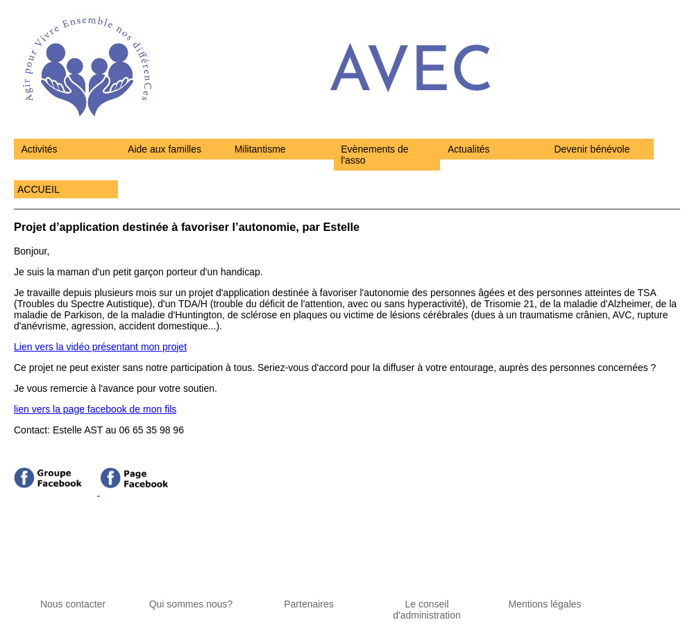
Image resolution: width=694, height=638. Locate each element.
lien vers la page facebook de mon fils (95, 409)
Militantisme (260, 149)
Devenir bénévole (591, 149)
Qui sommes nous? (191, 604)
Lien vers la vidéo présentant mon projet (100, 346)
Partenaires (309, 604)
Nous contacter (72, 604)
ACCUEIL (38, 189)
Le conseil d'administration (427, 609)
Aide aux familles (164, 149)
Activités (40, 149)
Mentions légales (544, 604)
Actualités (469, 149)
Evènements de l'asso (374, 155)
